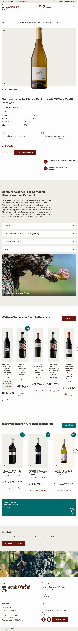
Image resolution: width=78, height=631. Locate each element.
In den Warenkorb (25, 152)
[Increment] (11, 152)
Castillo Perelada (10, 107)
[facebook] (43, 619)
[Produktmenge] (7, 152)
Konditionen (45, 608)
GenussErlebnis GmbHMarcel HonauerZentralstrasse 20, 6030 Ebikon (13, 618)
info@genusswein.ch (9, 610)
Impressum (62, 629)
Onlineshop (45, 612)
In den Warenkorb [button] (6, 402)
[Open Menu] (74, 7)
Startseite (5, 22)
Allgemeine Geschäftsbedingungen (53, 610)
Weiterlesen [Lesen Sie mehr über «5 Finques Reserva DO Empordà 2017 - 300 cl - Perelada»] (38, 393)
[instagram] (49, 619)
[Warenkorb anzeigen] (43, 7)
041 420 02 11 (71, 1)
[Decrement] (3, 152)
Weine (13, 22)
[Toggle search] (53, 7)
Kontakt (44, 615)
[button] (75, 351)
